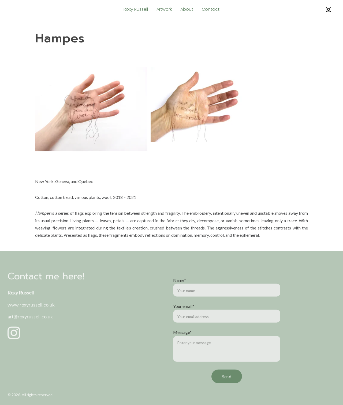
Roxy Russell (136, 9)
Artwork (164, 9)
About (186, 9)
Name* (179, 294)
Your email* (183, 320)
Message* (182, 346)
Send (226, 390)
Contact (210, 9)
